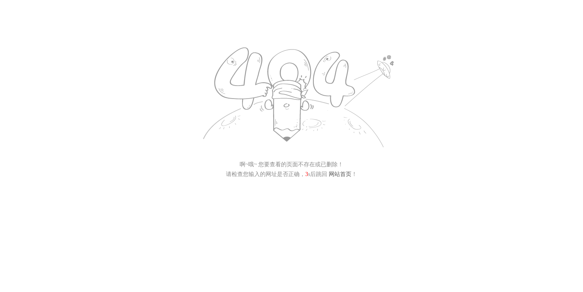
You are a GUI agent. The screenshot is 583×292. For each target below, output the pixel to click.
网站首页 (340, 174)
